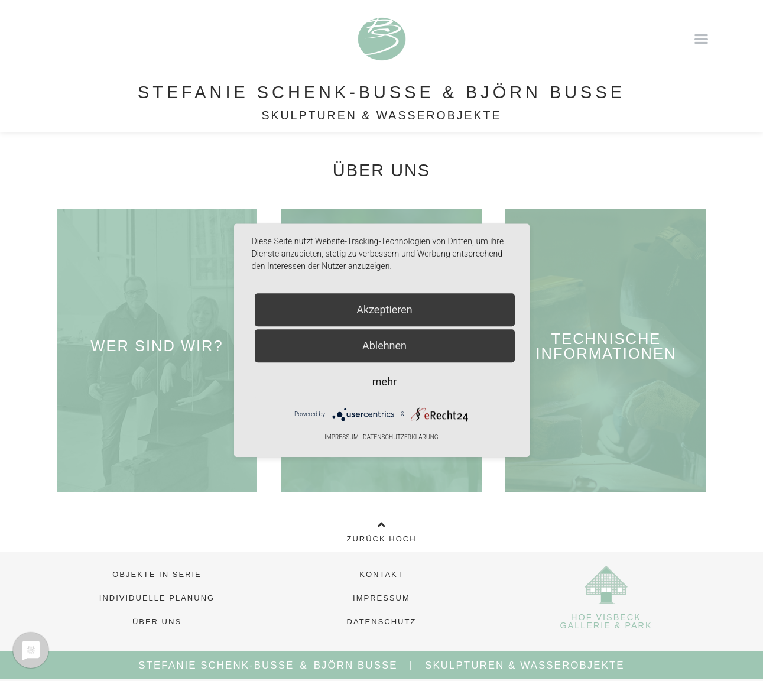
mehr (384, 381)
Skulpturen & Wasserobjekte (381, 115)
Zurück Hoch (381, 538)
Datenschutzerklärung (401, 437)
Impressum (381, 598)
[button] (701, 38)
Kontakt (381, 574)
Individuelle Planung (157, 598)
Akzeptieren (384, 309)
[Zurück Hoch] (382, 525)
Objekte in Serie (156, 574)
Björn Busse (356, 665)
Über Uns (156, 621)
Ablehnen (384, 345)
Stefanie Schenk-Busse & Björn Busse (381, 92)
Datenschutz (382, 621)
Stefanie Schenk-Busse (216, 665)
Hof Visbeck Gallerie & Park (606, 621)
